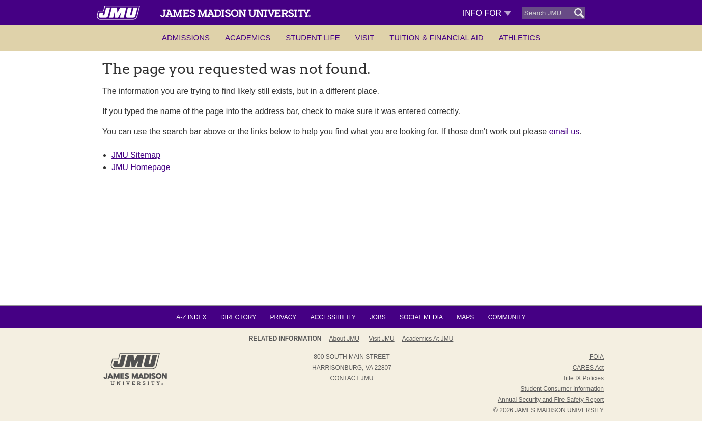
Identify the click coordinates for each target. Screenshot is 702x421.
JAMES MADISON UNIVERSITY (559, 410)
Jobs (377, 317)
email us (564, 131)
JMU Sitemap (135, 155)
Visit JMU (381, 338)
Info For (487, 13)
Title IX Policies (583, 378)
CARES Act (588, 367)
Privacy (283, 317)
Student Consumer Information (562, 388)
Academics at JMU (428, 338)
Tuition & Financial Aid (436, 37)
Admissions (186, 37)
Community (507, 317)
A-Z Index (191, 317)
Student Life (313, 37)
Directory (238, 317)
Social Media (421, 317)
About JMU (344, 338)
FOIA (596, 356)
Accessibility (333, 317)
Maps (465, 317)
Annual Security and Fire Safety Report (551, 399)
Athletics (519, 37)
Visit (365, 37)
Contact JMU (352, 378)
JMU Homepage (141, 167)
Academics (247, 37)
